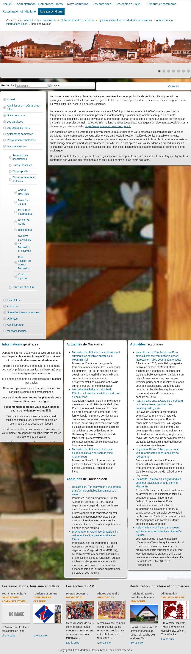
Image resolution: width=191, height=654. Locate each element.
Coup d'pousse (23, 276)
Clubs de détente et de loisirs (23, 179)
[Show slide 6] (183, 71)
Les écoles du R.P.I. (129, 4)
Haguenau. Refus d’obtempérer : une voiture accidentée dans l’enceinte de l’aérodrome (157, 453)
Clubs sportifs (20, 171)
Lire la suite (8, 635)
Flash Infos (13, 300)
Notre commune (77, 4)
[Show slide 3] (168, 71)
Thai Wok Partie (173, 597)
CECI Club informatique (25, 212)
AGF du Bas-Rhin (23, 192)
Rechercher (8, 85)
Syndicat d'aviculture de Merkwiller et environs (24, 243)
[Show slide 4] (173, 71)
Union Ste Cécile (23, 221)
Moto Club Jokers (24, 202)
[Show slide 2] (163, 71)
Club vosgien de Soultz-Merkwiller (24, 263)
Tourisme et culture (23, 287)
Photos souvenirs (77, 593)
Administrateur (15, 324)
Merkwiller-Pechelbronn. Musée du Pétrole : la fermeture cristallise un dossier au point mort (96, 393)
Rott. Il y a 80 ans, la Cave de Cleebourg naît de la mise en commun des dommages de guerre (159, 404)
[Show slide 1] (159, 71)
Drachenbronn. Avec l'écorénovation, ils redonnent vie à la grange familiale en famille (95, 535)
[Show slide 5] (178, 71)
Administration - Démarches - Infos (40, 4)
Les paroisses (102, 4)
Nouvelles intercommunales (23, 312)
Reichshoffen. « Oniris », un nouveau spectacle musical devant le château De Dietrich (159, 531)
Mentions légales (16, 330)
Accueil (7, 4)
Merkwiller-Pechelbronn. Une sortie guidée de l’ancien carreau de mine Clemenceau (92, 453)
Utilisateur (12, 318)
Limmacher (138, 601)
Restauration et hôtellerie (19, 11)
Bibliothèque (25, 229)
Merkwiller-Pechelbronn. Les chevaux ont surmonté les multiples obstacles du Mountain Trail (96, 356)
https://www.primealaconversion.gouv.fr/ (108, 126)
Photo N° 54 (105, 597)
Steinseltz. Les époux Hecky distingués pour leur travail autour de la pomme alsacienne (158, 483)
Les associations (51, 11)
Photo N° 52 (74, 597)
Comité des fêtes (22, 165)
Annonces (12, 306)
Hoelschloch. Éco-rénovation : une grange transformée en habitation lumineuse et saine (96, 490)
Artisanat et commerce (161, 4)
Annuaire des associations (20, 157)
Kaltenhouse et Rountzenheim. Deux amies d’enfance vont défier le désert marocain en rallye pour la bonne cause (158, 356)
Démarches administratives (14, 599)
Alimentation (169, 593)
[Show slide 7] (188, 71)
